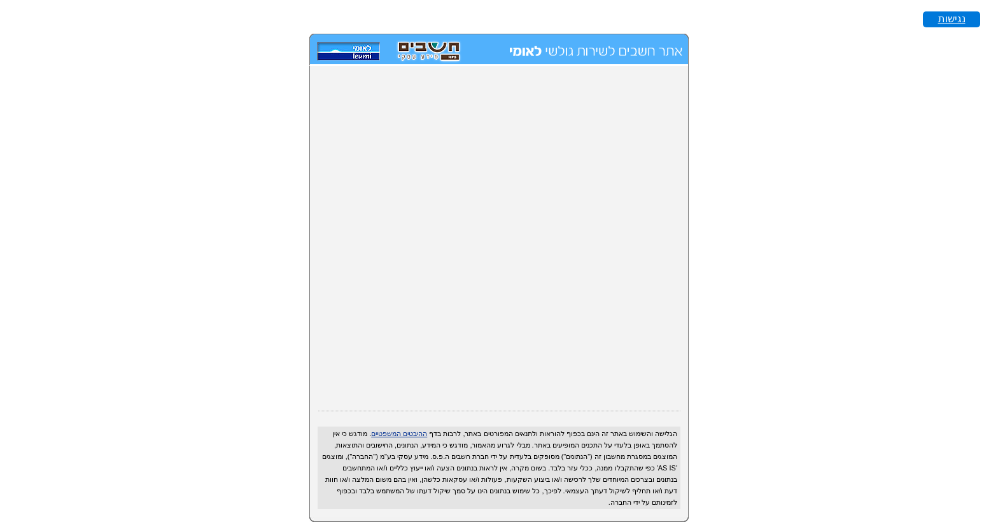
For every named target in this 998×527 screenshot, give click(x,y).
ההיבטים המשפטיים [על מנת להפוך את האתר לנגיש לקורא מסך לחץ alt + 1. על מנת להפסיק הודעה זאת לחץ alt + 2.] (399, 433)
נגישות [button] (952, 18)
